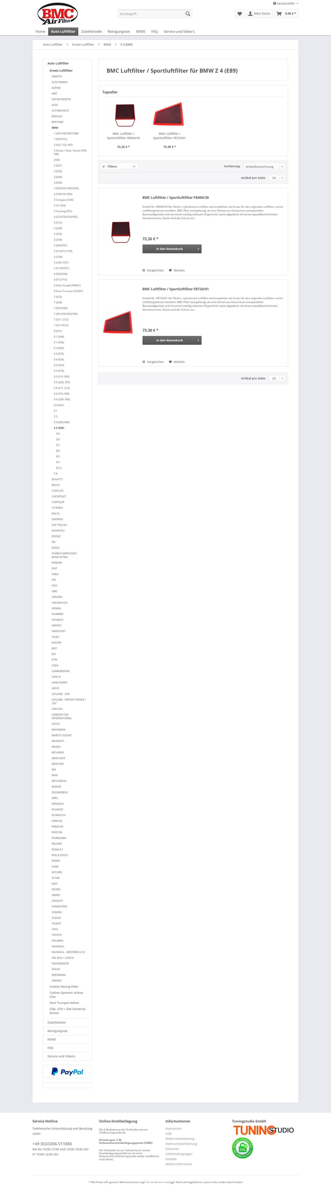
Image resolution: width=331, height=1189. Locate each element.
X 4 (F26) (59, 359)
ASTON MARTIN (61, 99)
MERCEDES (58, 758)
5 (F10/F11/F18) (63, 251)
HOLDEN (57, 597)
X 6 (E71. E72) (62, 388)
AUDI (55, 105)
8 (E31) (58, 331)
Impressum (174, 1128)
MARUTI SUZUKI (62, 735)
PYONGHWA (59, 838)
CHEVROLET (59, 496)
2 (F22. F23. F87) (63, 145)
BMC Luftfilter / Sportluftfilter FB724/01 (169, 136)
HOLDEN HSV (60, 602)
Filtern (110, 166)
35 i (58, 462)
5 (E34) (58, 234)
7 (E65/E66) (61, 308)
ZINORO (56, 980)
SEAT (55, 883)
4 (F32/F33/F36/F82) (66, 217)
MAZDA (56, 747)
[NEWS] (140, 31)
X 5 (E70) (59, 371)
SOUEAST (57, 901)
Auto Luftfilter (58, 63)
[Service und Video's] (179, 31)
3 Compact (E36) (63, 200)
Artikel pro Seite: (253, 178)
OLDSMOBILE (60, 792)
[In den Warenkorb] (172, 248)
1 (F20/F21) (60, 139)
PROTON (57, 832)
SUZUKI (56, 918)
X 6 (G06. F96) (62, 399)
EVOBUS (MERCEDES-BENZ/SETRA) (64, 555)
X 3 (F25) (59, 354)
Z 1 (55, 411)
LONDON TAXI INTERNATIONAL (62, 716)
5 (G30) (58, 257)
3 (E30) (58, 171)
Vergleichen (153, 270)
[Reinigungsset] (119, 31)
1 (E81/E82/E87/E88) (66, 133)
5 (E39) (58, 239)
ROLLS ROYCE (60, 855)
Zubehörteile (56, 1022)
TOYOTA (57, 935)
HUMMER (57, 614)
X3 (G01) (59, 405)
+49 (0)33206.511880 (52, 1144)
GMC (55, 591)
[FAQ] (154, 31)
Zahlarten (172, 1149)
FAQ (50, 1048)
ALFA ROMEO (60, 82)
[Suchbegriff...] (155, 14)
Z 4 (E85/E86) (62, 422)
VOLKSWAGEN (60, 963)
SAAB (55, 866)
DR (53, 542)
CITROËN (57, 508)
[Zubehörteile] (91, 31)
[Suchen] (187, 14)
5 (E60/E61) (61, 245)
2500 (57, 160)
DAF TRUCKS (59, 525)
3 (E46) (58, 182)
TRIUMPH (57, 940)
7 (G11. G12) (61, 319)
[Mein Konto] (259, 14)
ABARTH (57, 76)
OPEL (55, 798)
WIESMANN (59, 975)
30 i (58, 456)
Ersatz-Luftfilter (61, 70)
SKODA (56, 889)
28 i (58, 451)
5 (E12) (58, 222)
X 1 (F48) (59, 342)
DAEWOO (57, 519)
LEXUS (55, 688)
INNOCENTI (59, 631)
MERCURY (58, 764)
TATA (55, 929)
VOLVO (56, 969)
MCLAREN (58, 752)
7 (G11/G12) (61, 325)
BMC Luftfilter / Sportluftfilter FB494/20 (123, 136)
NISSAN (56, 786)
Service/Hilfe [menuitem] (284, 3)
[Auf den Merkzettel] (177, 270)
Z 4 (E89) (59, 428)
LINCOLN (57, 709)
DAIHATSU (58, 530)
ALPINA (56, 88)
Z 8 (55, 473)
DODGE (56, 536)
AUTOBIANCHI (60, 110)
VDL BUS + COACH (63, 958)
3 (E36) (58, 177)
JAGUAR (56, 642)
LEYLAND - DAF (61, 694)
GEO (54, 585)
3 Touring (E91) (63, 211)
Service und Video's (61, 1056)
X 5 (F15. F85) (61, 376)
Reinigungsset (57, 1031)
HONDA (56, 608)
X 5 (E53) (59, 365)
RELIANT (57, 843)
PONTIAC (57, 821)
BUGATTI (57, 479)
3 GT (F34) (60, 205)
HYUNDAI (57, 620)
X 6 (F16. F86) (61, 393)
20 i (58, 439)
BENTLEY (57, 116)
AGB (168, 1134)
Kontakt (171, 1159)
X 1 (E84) (59, 336)
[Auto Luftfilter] (63, 31)
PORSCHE (57, 826)
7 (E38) (58, 302)
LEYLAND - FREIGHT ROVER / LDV (69, 701)
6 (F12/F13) (60, 279)
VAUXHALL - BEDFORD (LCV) (68, 952)
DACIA (56, 513)
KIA (54, 654)
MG (54, 769)
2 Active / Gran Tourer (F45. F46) (70, 152)
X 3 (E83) (59, 348)
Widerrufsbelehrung (180, 1139)
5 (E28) (58, 228)
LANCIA (56, 677)
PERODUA (58, 804)
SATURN (57, 872)
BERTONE (57, 122)
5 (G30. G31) (61, 262)
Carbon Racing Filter (64, 986)
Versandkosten (155, 1182)
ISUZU (55, 637)
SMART (56, 895)
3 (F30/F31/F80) (63, 194)
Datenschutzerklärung (181, 1144)
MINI (55, 775)
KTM (54, 659)
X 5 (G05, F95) (62, 382)
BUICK (56, 485)
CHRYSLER (58, 502)
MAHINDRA (59, 729)
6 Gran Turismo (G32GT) (68, 291)
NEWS (51, 1039)
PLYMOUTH (58, 815)
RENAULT (57, 849)
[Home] (40, 31)
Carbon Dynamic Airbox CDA (66, 995)
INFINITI (57, 625)
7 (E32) (58, 297)
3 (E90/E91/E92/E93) (66, 188)
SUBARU (57, 912)
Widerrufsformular (179, 1164)
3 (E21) (58, 165)
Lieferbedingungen (179, 1154)
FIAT (54, 568)
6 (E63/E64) (61, 274)
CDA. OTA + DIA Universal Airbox (67, 1011)
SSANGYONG (59, 906)
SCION (56, 878)
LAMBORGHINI (61, 671)
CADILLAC (58, 490)
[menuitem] (155, 16)
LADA (55, 665)
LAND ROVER (59, 682)
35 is (58, 468)
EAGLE (56, 548)
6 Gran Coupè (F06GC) (67, 285)
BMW (55, 128)
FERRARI (57, 563)
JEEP (54, 648)
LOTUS (56, 724)
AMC (54, 93)
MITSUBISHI (59, 781)
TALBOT (56, 923)
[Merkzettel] (239, 14)
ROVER (56, 861)
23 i (58, 445)
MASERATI (58, 741)
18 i (58, 433)
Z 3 (55, 416)
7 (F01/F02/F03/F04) (66, 314)
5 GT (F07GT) (61, 268)
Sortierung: (232, 166)
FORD (55, 574)
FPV (54, 580)
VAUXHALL (58, 946)
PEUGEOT (57, 809)
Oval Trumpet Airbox (64, 1003)
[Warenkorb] (286, 14)
